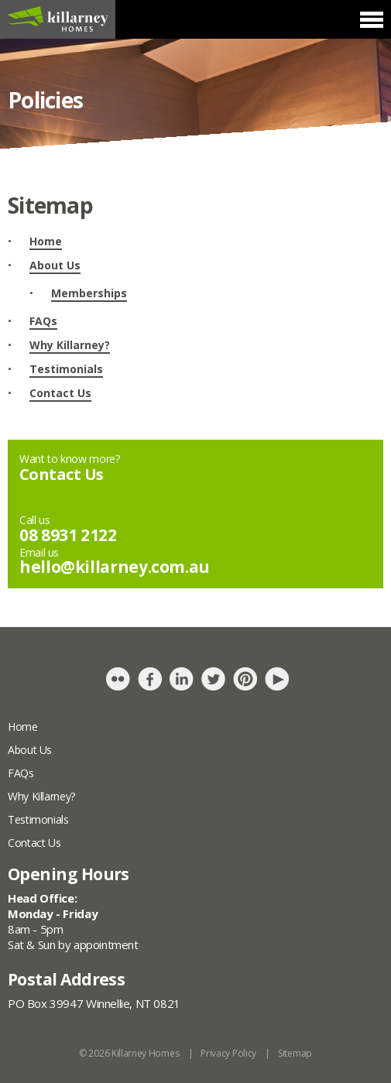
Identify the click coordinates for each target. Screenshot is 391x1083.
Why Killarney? (69, 345)
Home (45, 241)
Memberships (89, 293)
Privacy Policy (228, 1053)
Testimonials (66, 369)
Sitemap (295, 1053)
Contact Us (60, 393)
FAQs (43, 321)
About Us (55, 265)
